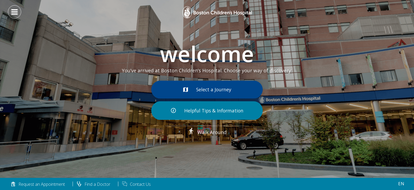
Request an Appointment (38, 184)
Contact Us (136, 184)
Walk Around (207, 132)
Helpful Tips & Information (207, 111)
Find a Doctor (93, 184)
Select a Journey (207, 89)
